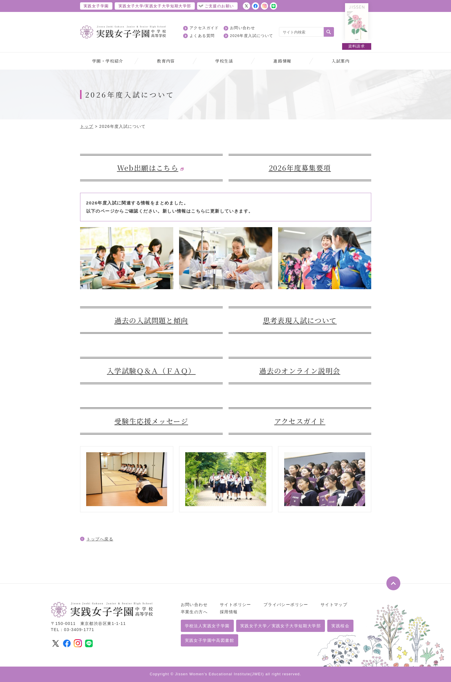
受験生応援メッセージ (151, 421)
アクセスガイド (204, 28)
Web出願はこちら (147, 167)
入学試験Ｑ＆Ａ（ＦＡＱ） (151, 370)
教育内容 (166, 61)
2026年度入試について (251, 36)
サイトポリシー (235, 604)
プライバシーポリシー (285, 604)
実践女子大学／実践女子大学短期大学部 (280, 625)
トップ (86, 126)
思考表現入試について (300, 320)
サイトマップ (334, 604)
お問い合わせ (242, 28)
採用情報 (229, 611)
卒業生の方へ (194, 611)
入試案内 (341, 61)
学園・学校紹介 (107, 61)
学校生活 (224, 61)
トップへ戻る (99, 539)
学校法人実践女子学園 (207, 625)
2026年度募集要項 (300, 167)
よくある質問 (202, 36)
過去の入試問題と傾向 (151, 320)
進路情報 (282, 61)
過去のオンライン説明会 (299, 370)
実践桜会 (340, 625)
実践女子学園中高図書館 (209, 640)
